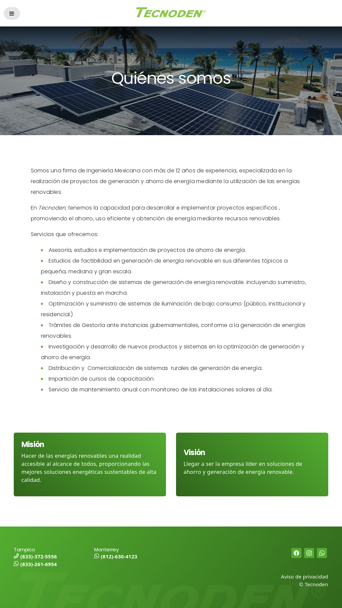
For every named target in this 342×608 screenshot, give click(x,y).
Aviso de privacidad (304, 576)
